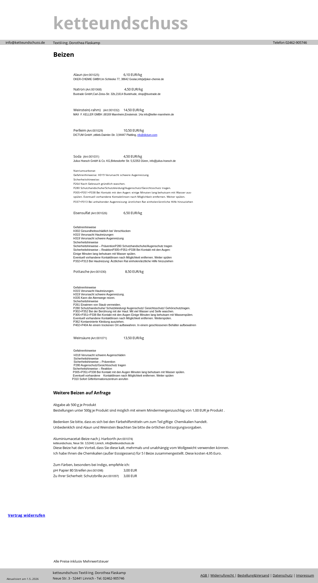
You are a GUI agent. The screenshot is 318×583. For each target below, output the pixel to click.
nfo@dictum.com (147, 134)
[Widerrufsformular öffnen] (26, 515)
